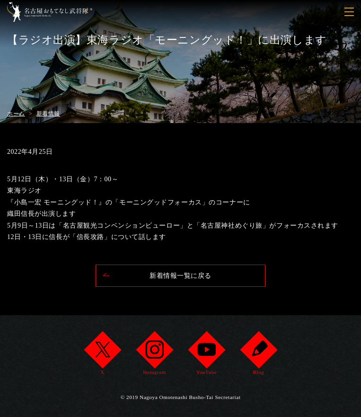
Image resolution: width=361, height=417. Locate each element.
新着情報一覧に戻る (180, 275)
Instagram (154, 356)
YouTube (206, 356)
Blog (258, 356)
